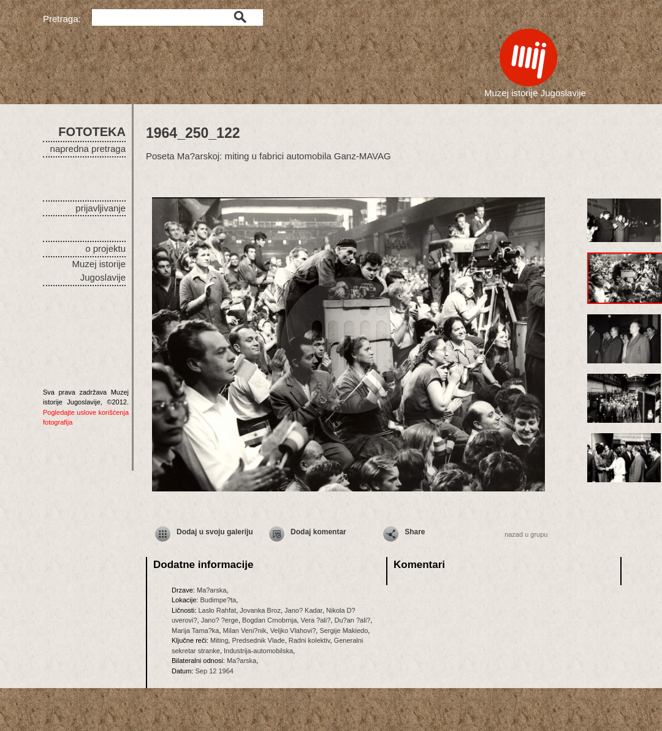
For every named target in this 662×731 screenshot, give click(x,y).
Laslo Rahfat (217, 610)
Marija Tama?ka (195, 630)
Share (415, 532)
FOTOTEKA (92, 131)
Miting (219, 640)
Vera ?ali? (315, 620)
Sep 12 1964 (215, 671)
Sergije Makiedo (343, 630)
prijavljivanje (100, 208)
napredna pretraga (88, 148)
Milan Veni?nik (245, 630)
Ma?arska (211, 590)
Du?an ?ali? (352, 620)
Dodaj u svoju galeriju (215, 532)
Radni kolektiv (309, 640)
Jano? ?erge (219, 620)
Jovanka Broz (260, 610)
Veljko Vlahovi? (293, 630)
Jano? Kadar (303, 610)
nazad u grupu (525, 534)
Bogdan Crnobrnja (269, 620)
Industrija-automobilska (258, 650)
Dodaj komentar (318, 532)
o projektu (105, 248)
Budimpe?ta (218, 600)
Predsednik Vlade (258, 640)
